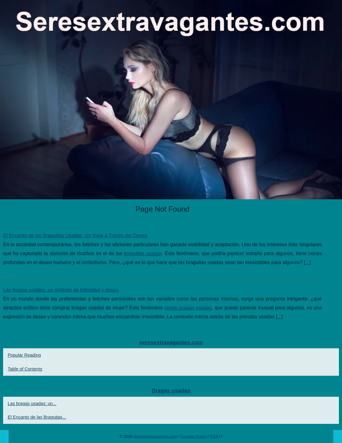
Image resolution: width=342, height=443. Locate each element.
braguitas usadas (143, 253)
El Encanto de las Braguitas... (37, 417)
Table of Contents (25, 368)
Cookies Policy (194, 436)
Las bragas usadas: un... (32, 403)
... (307, 262)
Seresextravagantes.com (155, 436)
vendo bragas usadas (188, 307)
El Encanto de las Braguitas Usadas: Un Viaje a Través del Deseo (75, 235)
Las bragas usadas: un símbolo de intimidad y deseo (61, 289)
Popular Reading (24, 355)
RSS (214, 436)
